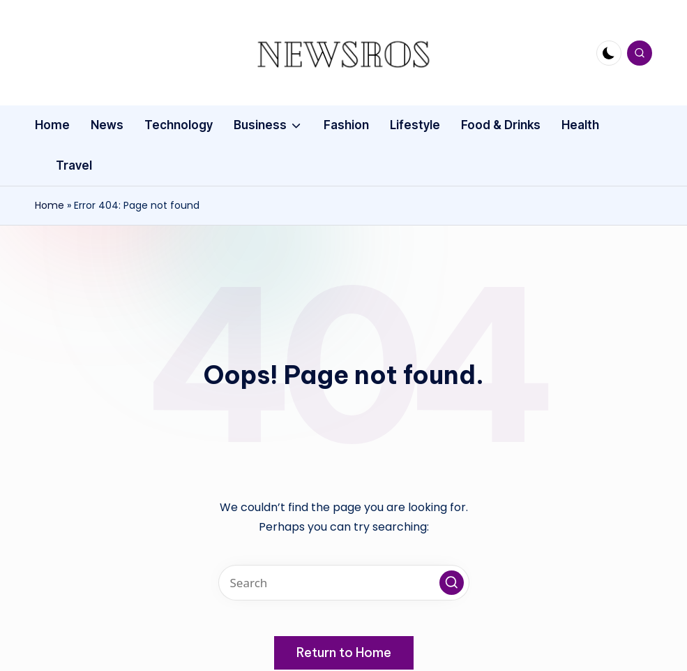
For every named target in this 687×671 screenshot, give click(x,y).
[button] (451, 582)
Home (49, 205)
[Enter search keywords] (343, 582)
